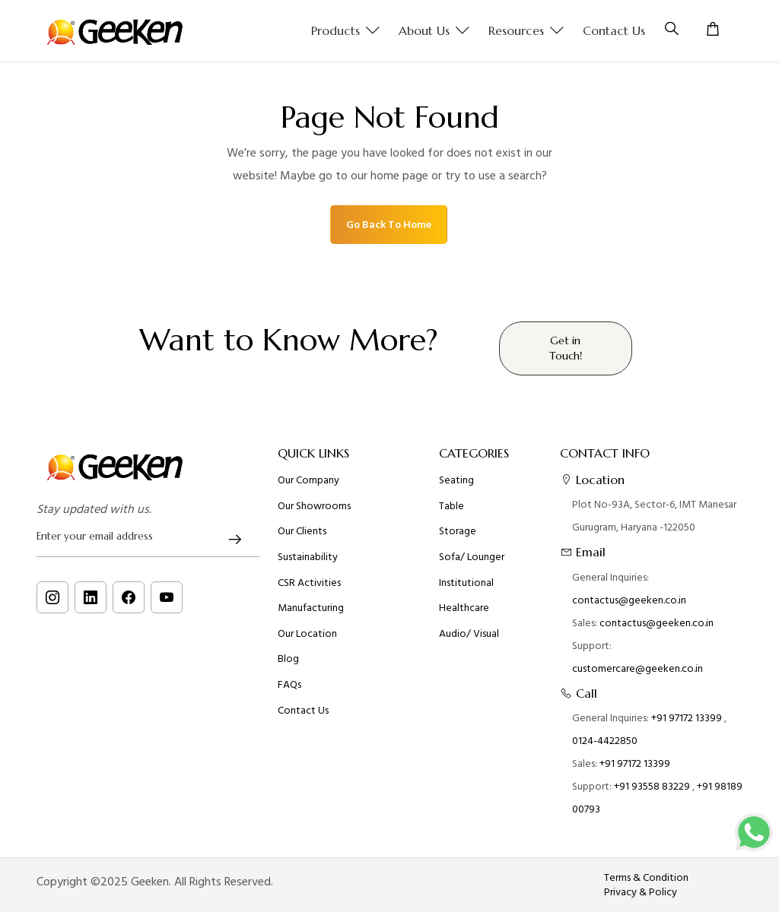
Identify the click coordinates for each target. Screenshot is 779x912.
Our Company (308, 480)
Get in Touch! (565, 348)
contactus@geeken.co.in (629, 600)
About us (434, 31)
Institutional (466, 583)
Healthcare (464, 608)
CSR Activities (309, 583)
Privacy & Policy (640, 892)
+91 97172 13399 (686, 718)
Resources (526, 31)
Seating (456, 480)
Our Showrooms (314, 506)
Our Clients (302, 531)
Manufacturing (311, 608)
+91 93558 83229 (652, 786)
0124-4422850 (605, 740)
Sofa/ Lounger (471, 557)
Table (451, 506)
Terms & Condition (646, 877)
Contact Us (614, 30)
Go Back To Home (388, 224)
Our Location (307, 633)
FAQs (289, 684)
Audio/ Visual (469, 633)
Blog (288, 659)
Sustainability (308, 557)
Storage (457, 531)
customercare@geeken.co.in (637, 668)
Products (345, 31)
